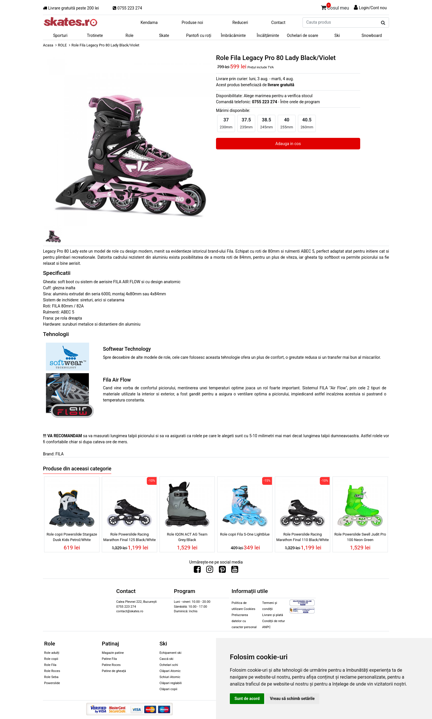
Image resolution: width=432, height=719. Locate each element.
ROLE (62, 45)
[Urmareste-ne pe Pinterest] (222, 570)
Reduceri (240, 22)
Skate (164, 35)
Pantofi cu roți (198, 35)
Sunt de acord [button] (247, 698)
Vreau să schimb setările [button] (292, 698)
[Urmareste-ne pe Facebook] (197, 570)
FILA (59, 454)
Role (129, 35)
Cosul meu (335, 7)
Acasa (48, 45)
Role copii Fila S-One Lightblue (245, 534)
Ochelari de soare (302, 35)
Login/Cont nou (373, 7)
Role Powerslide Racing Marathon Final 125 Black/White (129, 537)
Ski (337, 35)
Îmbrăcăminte (233, 35)
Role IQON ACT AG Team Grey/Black (187, 537)
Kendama (148, 22)
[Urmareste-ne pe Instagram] (209, 570)
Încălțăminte (268, 35)
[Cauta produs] (383, 22)
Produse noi (192, 22)
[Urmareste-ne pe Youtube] (235, 570)
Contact (278, 22)
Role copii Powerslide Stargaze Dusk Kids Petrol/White (71, 537)
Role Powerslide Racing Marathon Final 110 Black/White (302, 537)
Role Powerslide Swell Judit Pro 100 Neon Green (360, 537)
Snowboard (372, 35)
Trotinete (95, 35)
